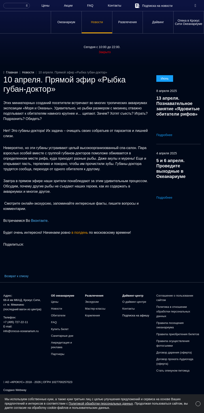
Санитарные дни (62, 335)
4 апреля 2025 (166, 153)
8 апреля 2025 (166, 91)
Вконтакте (39, 220)
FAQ (90, 5)
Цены (45, 5)
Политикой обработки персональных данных (101, 403)
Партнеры (57, 354)
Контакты (114, 5)
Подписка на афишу (135, 315)
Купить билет (60, 329)
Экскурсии (92, 301)
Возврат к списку (16, 276)
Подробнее (167, 135)
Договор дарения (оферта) (174, 352)
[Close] (198, 403)
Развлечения (127, 22)
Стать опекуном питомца (172, 370)
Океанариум (66, 22)
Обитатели (58, 315)
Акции (68, 5)
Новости (97, 22)
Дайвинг (158, 22)
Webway (20, 390)
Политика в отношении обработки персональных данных (173, 311)
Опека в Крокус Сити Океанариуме (188, 22)
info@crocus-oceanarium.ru (21, 331)
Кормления (92, 315)
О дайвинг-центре (134, 301)
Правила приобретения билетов (177, 334)
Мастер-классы (95, 308)
